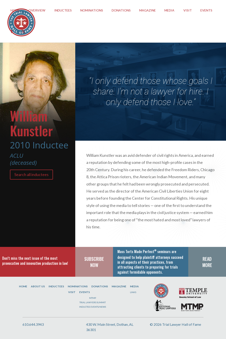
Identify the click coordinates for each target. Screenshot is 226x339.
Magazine (147, 10)
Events (84, 292)
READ (207, 259)
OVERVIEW (36, 10)
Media (169, 10)
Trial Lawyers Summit (92, 302)
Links (133, 292)
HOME (15, 10)
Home (23, 286)
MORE (207, 265)
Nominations (91, 10)
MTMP (92, 298)
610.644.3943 (33, 324)
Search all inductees (31, 174)
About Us (38, 286)
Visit (187, 10)
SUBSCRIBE (94, 259)
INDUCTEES (63, 10)
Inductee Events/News (92, 306)
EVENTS (206, 10)
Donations (121, 10)
